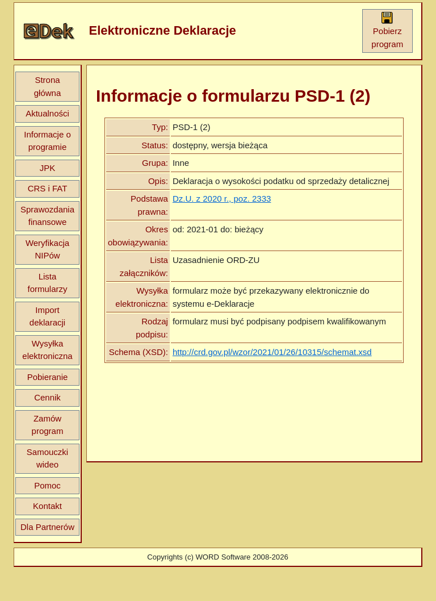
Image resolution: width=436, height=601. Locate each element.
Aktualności (47, 113)
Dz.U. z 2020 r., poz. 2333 (222, 198)
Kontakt (47, 506)
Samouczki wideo (47, 458)
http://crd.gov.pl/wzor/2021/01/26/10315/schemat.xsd (272, 352)
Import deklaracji (47, 316)
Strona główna (47, 86)
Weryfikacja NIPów (47, 249)
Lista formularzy (47, 283)
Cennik (47, 397)
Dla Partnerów (47, 527)
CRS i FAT (48, 188)
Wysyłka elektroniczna (47, 350)
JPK (48, 168)
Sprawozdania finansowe (47, 215)
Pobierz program (387, 30)
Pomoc (47, 485)
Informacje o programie (47, 141)
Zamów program (48, 425)
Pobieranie (47, 377)
